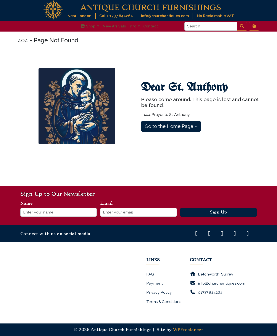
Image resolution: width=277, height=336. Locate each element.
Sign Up (218, 212)
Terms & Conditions (163, 301)
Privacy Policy (159, 292)
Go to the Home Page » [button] (171, 126)
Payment (154, 283)
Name (28, 203)
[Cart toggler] (254, 26)
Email (108, 203)
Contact (150, 26)
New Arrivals (114, 26)
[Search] (210, 26)
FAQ (150, 274)
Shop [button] (88, 26)
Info (133, 26)
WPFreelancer (188, 329)
